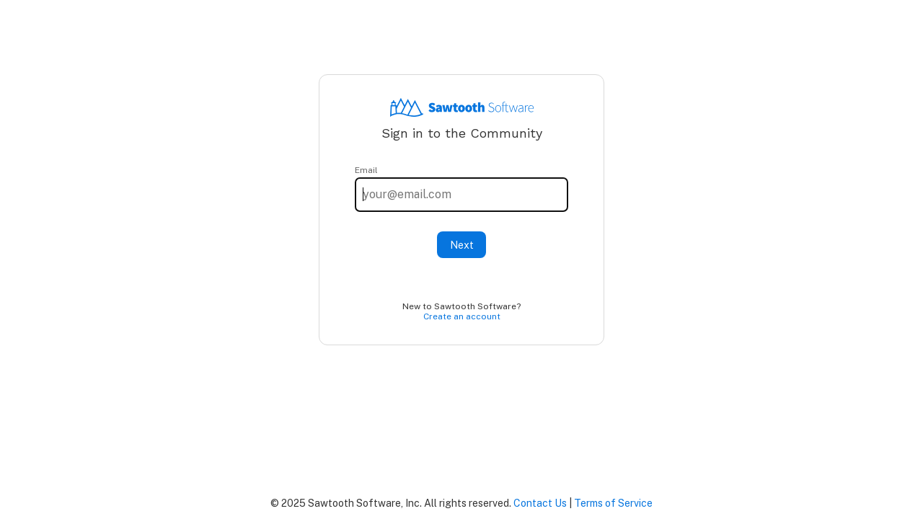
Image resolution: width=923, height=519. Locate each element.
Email (366, 170)
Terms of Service (613, 503)
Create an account (461, 316)
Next (462, 245)
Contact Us (540, 503)
